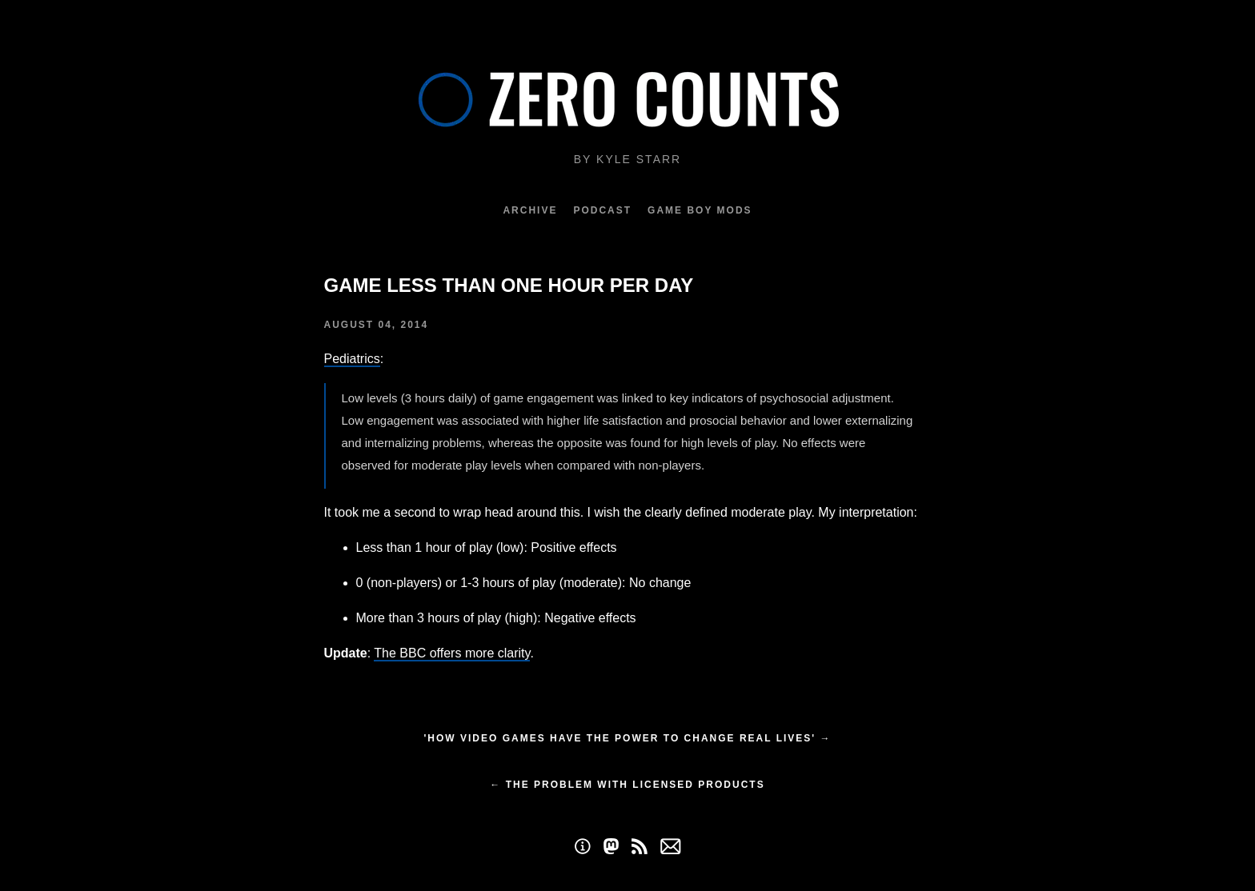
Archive (530, 210)
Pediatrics (352, 359)
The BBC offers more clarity (452, 653)
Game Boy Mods (700, 210)
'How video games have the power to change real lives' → (627, 738)
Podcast (602, 210)
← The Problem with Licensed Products (627, 784)
